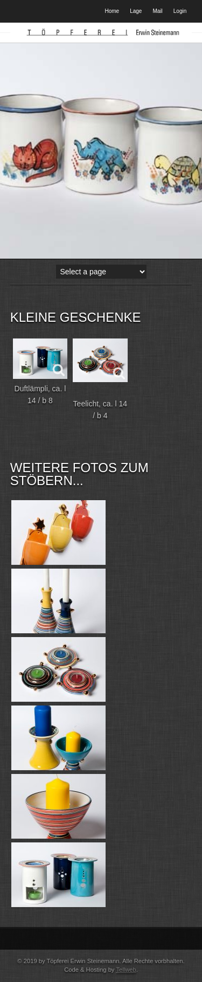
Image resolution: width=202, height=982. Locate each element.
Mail (157, 11)
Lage (136, 11)
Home (112, 11)
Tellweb (126, 969)
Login (179, 11)
